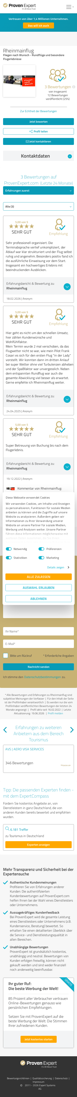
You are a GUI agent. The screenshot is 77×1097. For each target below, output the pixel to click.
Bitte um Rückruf (21, 655)
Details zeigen (55, 567)
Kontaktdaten (46, 155)
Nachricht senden (38, 667)
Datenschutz (61, 1078)
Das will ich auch (38, 25)
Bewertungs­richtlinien (18, 1078)
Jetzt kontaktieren (38, 141)
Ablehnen (38, 598)
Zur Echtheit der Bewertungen (38, 111)
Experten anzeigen (38, 844)
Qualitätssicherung (42, 1078)
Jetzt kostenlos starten (39, 1039)
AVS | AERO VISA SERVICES (24, 749)
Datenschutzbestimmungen (42, 677)
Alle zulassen (38, 576)
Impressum (38, 1081)
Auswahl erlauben (38, 587)
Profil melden (55, 713)
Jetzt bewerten (39, 121)
